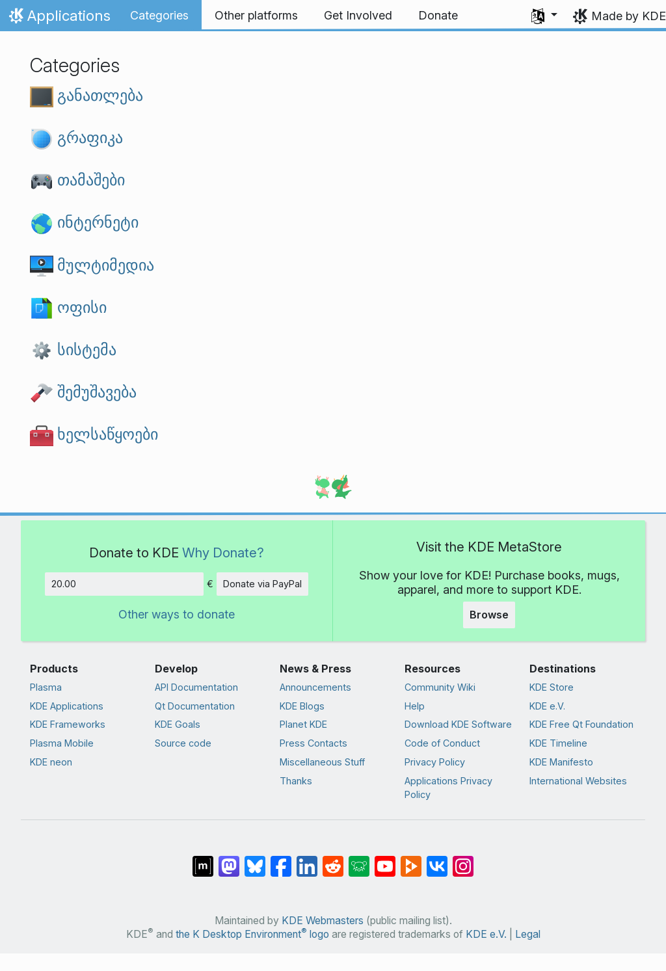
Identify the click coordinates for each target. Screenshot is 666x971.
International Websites (578, 780)
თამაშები (77, 179)
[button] (544, 15)
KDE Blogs (302, 706)
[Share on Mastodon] (229, 859)
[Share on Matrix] (203, 859)
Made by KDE (628, 16)
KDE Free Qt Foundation (581, 724)
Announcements (315, 687)
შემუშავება (83, 391)
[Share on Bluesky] (255, 859)
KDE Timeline (558, 743)
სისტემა (73, 349)
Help (415, 706)
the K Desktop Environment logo (252, 934)
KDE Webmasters (323, 920)
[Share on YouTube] (385, 859)
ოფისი (68, 307)
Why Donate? (223, 552)
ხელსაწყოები (94, 434)
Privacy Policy (435, 761)
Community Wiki (440, 687)
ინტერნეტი (84, 222)
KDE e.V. (547, 706)
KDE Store (551, 687)
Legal (527, 934)
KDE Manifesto (561, 761)
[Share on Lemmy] (359, 859)
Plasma (46, 687)
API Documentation (196, 687)
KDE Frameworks (67, 724)
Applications (58, 19)
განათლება (86, 95)
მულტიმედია (92, 264)
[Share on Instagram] (463, 859)
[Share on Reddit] (333, 859)
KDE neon (51, 761)
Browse (489, 614)
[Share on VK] (437, 859)
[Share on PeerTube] (411, 859)
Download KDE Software (458, 724)
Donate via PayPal (262, 583)
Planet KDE (303, 724)
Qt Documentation (195, 706)
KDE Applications (66, 706)
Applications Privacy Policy (448, 788)
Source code (183, 743)
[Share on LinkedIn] (307, 859)
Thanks (296, 780)
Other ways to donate (176, 614)
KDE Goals (177, 724)
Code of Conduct (442, 743)
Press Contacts (313, 743)
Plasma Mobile (62, 743)
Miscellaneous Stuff (322, 761)
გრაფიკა (76, 137)
